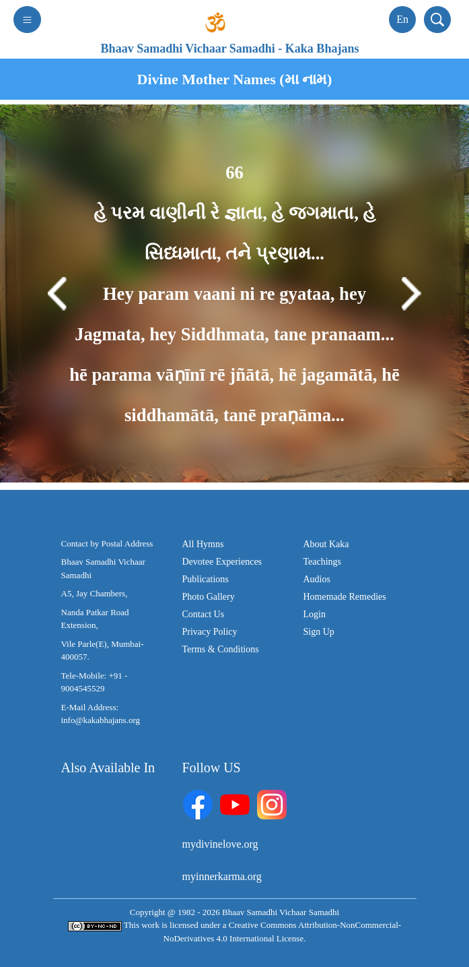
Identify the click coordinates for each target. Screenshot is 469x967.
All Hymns (203, 544)
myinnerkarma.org (222, 876)
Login (314, 614)
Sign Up (318, 632)
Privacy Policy (210, 632)
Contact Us (203, 614)
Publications (205, 579)
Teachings (322, 562)
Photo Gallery (208, 597)
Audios (316, 579)
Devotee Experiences (222, 562)
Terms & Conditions (220, 649)
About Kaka (326, 544)
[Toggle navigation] (27, 19)
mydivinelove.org (220, 844)
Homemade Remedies (344, 597)
